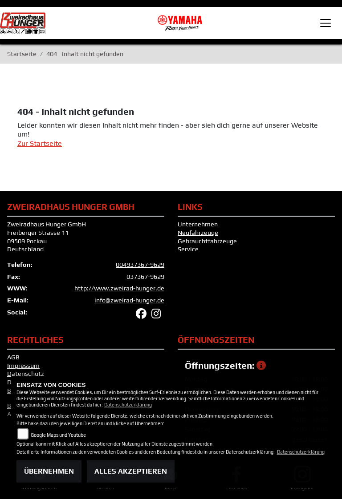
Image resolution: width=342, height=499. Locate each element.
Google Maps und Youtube (58, 435)
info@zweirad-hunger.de (129, 300)
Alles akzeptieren (130, 471)
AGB (13, 357)
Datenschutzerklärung (128, 404)
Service (188, 249)
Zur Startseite (39, 143)
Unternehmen (198, 224)
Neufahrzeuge (198, 232)
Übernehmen (49, 471)
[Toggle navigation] (325, 23)
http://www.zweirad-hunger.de (119, 288)
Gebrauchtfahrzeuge (207, 241)
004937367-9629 (140, 264)
